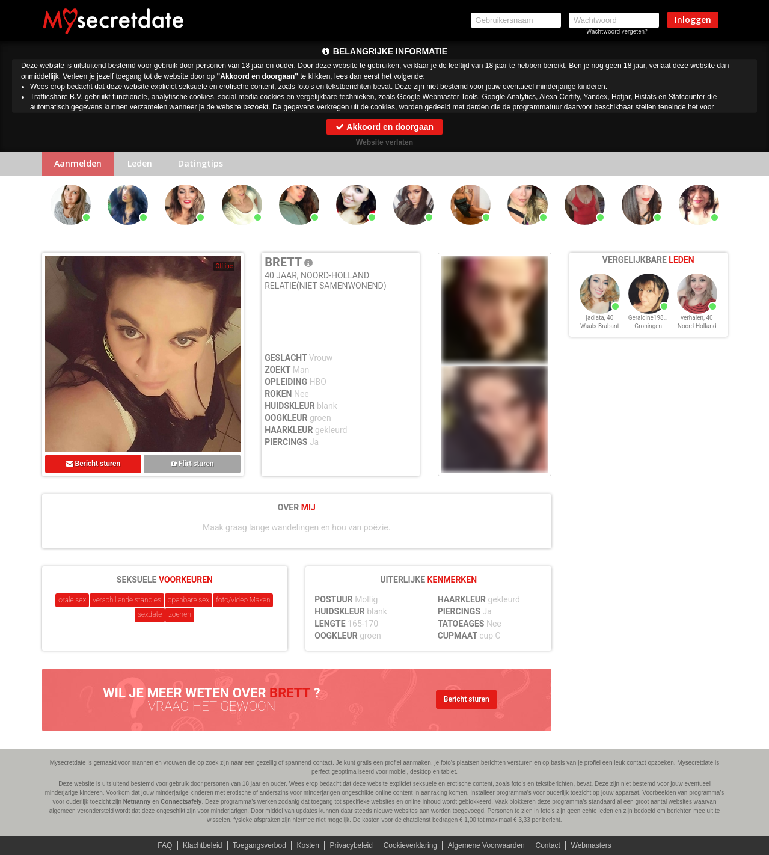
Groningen (648, 326)
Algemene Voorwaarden (486, 845)
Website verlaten (384, 142)
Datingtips (200, 163)
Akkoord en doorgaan (384, 127)
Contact (547, 845)
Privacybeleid (351, 845)
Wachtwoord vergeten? (617, 31)
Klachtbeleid (202, 845)
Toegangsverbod (259, 845)
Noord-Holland (697, 326)
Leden (139, 163)
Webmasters (591, 845)
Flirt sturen (192, 463)
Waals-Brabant (599, 326)
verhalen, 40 (696, 317)
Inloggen (693, 19)
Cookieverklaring (410, 845)
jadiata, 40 (600, 317)
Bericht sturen (93, 463)
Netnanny (137, 801)
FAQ (165, 845)
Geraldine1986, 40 (652, 317)
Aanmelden (78, 163)
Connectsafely (181, 801)
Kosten (308, 845)
